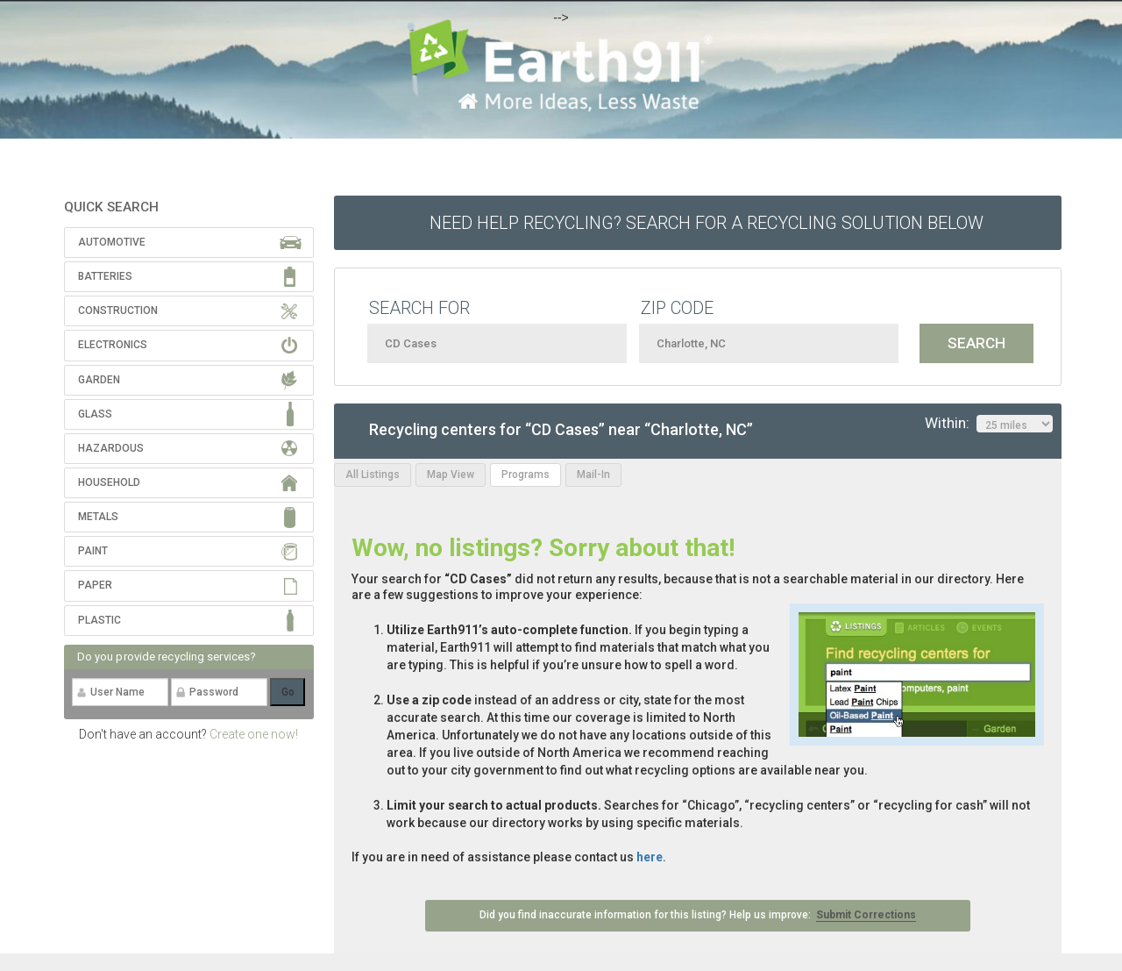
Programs (525, 474)
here (649, 857)
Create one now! (253, 734)
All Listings (372, 474)
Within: (989, 423)
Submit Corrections (866, 915)
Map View (450, 474)
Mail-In (593, 474)
